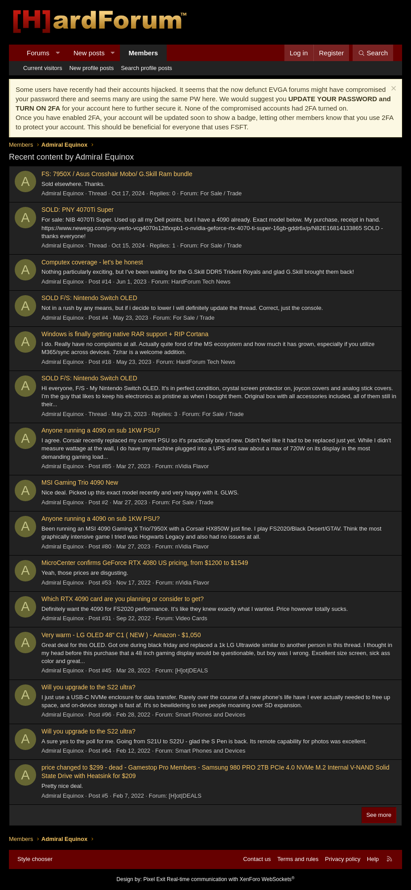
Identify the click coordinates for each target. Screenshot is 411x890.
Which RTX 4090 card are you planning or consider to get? (122, 598)
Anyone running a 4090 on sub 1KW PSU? (100, 430)
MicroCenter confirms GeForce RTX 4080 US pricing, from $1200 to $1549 (144, 562)
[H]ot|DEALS (191, 670)
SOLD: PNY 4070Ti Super (77, 209)
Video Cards (191, 618)
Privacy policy (342, 859)
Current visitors (42, 68)
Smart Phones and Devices (210, 714)
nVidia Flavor (192, 466)
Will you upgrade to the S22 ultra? (88, 687)
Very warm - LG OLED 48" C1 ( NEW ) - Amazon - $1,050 (121, 635)
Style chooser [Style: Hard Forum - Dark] (35, 859)
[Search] (373, 53)
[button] (57, 53)
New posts (89, 53)
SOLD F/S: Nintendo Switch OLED (89, 297)
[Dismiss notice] (392, 89)
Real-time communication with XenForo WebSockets (231, 879)
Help (373, 859)
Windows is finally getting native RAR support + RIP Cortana (124, 334)
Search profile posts (146, 68)
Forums (38, 53)
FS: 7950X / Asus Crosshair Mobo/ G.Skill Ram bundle (116, 173)
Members (143, 53)
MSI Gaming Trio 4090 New (79, 482)
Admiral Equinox (62, 193)
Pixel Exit (154, 879)
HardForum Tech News (200, 281)
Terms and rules (297, 859)
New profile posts (91, 68)
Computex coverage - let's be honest (92, 262)
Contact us (257, 859)
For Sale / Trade (221, 193)
